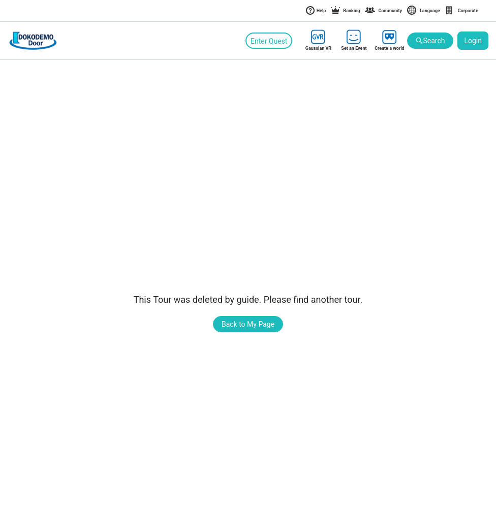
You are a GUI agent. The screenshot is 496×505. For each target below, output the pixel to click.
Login (473, 41)
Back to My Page (248, 324)
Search (430, 41)
